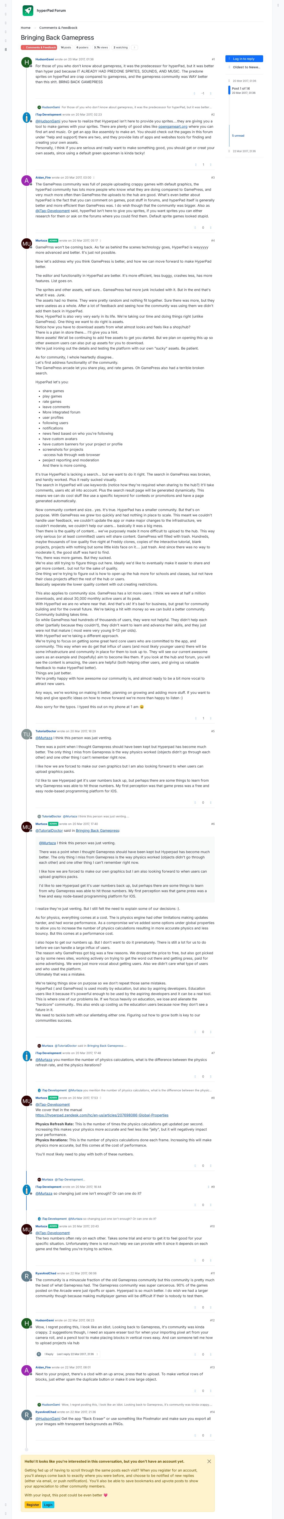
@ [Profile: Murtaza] (44, 738)
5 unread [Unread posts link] (238, 135)
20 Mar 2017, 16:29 (83, 731)
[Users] (6, 40)
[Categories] (6, 5)
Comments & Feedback (39, 47)
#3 (213, 177)
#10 (212, 1226)
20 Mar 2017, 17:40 (85, 824)
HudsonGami (45, 59)
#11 (213, 1273)
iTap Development (48, 114)
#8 (213, 1098)
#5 (213, 731)
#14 (212, 1412)
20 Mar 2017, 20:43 (86, 1226)
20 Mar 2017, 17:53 (85, 1098)
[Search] (6, 49)
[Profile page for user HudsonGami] (26, 62)
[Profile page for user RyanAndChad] (26, 1276)
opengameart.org (172, 126)
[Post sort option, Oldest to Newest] (244, 67)
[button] (6, 1504)
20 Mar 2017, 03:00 (78, 177)
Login (48, 1505)
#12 (212, 1320)
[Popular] (6, 31)
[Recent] (6, 14)
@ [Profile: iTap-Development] (53, 211)
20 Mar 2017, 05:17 (85, 240)
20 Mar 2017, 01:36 (81, 59)
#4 (213, 240)
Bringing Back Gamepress (97, 830)
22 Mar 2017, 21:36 (83, 1412)
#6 (213, 824)
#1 (213, 59)
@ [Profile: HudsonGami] (48, 121)
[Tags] (6, 23)
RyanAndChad (46, 1273)
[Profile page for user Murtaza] (26, 243)
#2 (213, 114)
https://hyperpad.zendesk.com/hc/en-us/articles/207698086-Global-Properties (102, 1115)
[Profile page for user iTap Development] (26, 117)
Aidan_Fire (43, 177)
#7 (213, 1053)
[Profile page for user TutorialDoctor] (26, 734)
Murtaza (41, 240)
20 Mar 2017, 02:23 (89, 114)
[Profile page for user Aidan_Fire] (26, 180)
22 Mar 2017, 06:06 (83, 1273)
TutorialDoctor (46, 731)
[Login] (278, 5)
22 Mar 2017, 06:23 (81, 1320)
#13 (212, 1367)
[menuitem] (278, 5)
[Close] (209, 1461)
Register (33, 1505)
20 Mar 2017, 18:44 (88, 1186)
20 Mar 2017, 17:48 (88, 1053)
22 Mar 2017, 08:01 (78, 1367)
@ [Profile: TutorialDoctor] (49, 830)
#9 (213, 1186)
